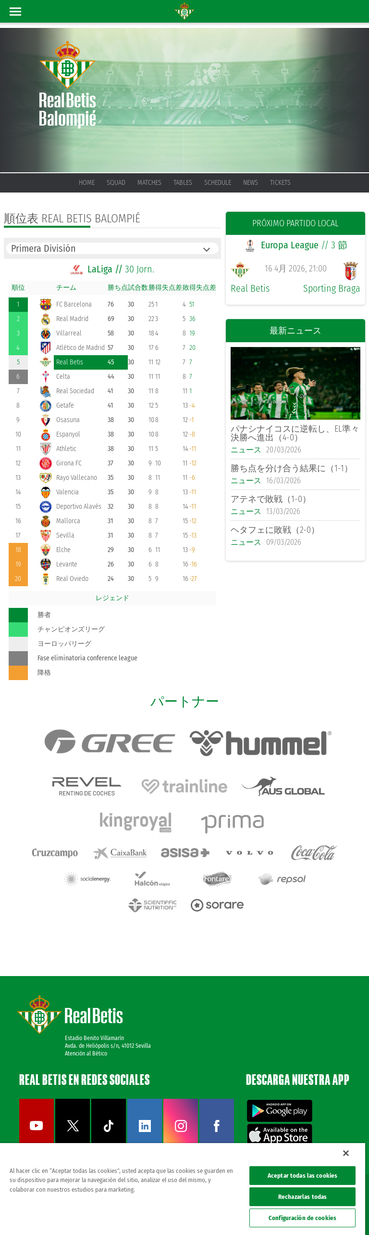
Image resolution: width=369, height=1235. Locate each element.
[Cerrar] (346, 1153)
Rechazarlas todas (302, 1196)
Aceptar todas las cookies (302, 1175)
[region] (182, 1189)
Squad (116, 183)
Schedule (217, 183)
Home (87, 183)
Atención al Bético (86, 1053)
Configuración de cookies (302, 1218)
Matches (149, 183)
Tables (182, 183)
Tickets (280, 183)
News (250, 183)
